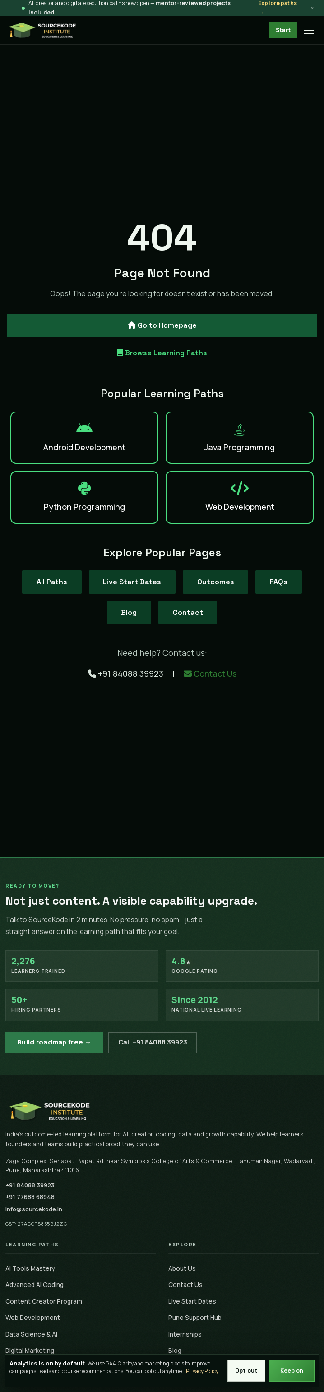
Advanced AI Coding (34, 1284)
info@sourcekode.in (33, 1209)
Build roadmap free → (54, 1042)
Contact (188, 612)
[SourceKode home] (162, 1110)
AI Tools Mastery (30, 1268)
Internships (185, 1334)
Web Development (32, 1317)
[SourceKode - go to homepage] (42, 30)
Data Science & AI (31, 1334)
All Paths (51, 581)
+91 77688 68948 (30, 1197)
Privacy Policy (202, 1371)
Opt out (246, 1370)
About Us (182, 1268)
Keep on (291, 1370)
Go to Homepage (162, 325)
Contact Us (210, 673)
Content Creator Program (43, 1301)
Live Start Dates (132, 581)
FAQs (279, 581)
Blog (129, 612)
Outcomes (215, 581)
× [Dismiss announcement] (312, 8)
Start (283, 30)
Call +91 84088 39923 (152, 1042)
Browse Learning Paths (162, 352)
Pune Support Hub (195, 1317)
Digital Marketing (29, 1350)
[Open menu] (310, 30)
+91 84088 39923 (126, 673)
